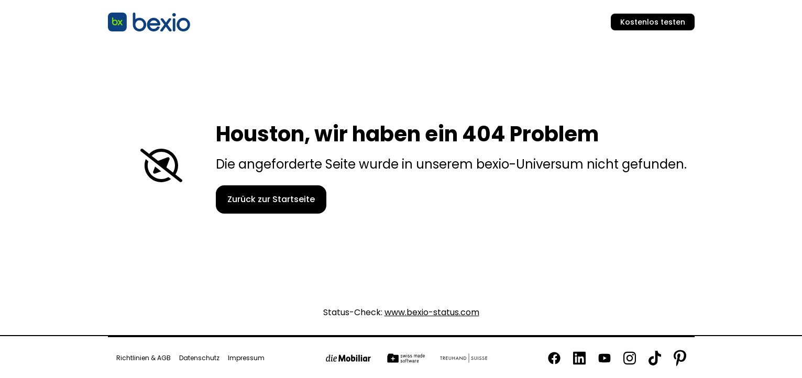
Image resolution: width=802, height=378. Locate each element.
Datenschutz (199, 358)
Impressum (246, 358)
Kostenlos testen (652, 22)
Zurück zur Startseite (271, 199)
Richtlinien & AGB (143, 358)
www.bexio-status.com (431, 312)
